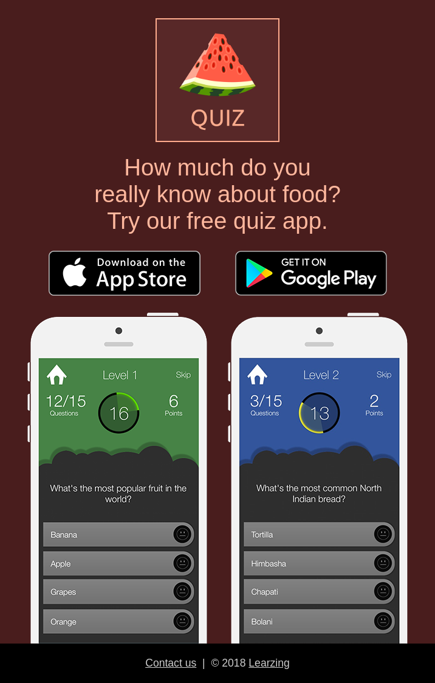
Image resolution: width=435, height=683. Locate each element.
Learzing (269, 663)
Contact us (170, 663)
